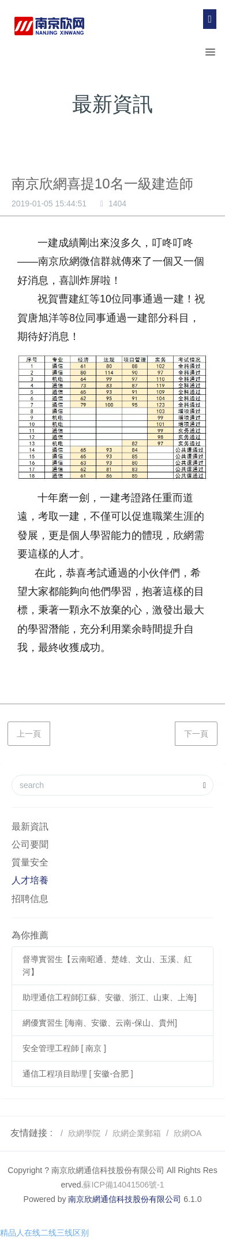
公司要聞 (30, 844)
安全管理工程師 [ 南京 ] (64, 1048)
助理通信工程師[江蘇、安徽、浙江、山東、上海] (109, 997)
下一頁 (196, 733)
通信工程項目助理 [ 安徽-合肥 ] (77, 1073)
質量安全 (30, 862)
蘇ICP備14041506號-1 (123, 1184)
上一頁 (29, 733)
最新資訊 (30, 826)
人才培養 (30, 880)
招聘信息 (30, 899)
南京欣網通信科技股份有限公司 (124, 1199)
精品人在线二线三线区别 (44, 1232)
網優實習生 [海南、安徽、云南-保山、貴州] (99, 1022)
